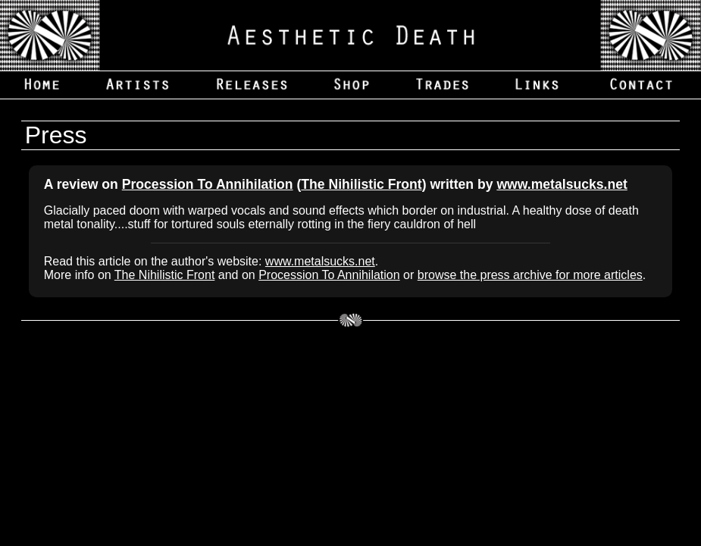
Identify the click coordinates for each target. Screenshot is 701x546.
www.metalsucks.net (561, 184)
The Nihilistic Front (361, 184)
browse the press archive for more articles (530, 274)
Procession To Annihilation (207, 184)
